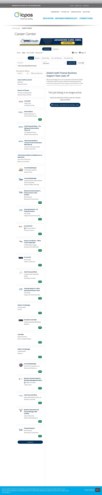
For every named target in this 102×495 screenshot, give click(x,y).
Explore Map (45, 58)
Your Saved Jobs (68, 58)
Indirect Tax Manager (24, 305)
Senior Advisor (28, 111)
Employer (56, 49)
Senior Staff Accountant (25, 80)
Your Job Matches (56, 58)
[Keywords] (29, 63)
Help (75, 52)
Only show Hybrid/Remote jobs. (27, 66)
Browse (37, 58)
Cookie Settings (89, 490)
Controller (27, 101)
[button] (80, 63)
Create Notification (36, 73)
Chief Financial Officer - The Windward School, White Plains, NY (32, 128)
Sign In (82, 52)
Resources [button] (38, 53)
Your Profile (30, 53)
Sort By (19, 73)
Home (19, 53)
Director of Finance (23, 90)
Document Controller (30, 320)
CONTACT (86, 5)
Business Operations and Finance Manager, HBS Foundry (31, 411)
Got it (97, 490)
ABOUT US (78, 5)
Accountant (27, 257)
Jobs (23, 53)
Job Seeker (47, 49)
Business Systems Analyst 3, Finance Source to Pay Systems (32, 192)
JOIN (71, 5)
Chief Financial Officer (30, 272)
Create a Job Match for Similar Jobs (65, 105)
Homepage (16, 28)
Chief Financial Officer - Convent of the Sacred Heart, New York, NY (33, 142)
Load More (30, 442)
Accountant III (28, 226)
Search (31, 58)
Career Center (27, 28)
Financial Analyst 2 (29, 428)
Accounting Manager (30, 168)
